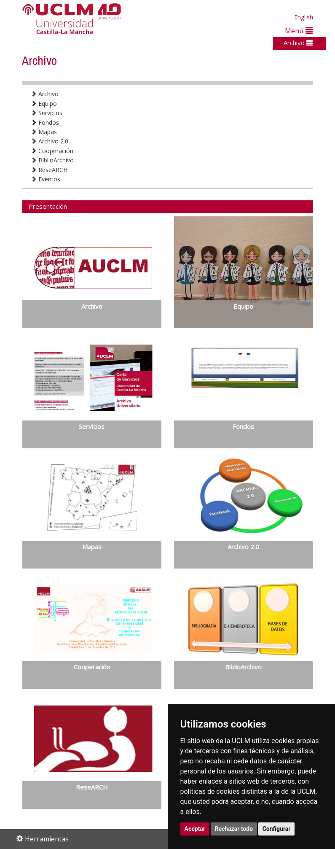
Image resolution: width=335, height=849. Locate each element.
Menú (299, 30)
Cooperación (52, 151)
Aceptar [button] (195, 828)
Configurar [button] (277, 828)
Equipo (44, 104)
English (303, 17)
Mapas (44, 132)
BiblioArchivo (52, 160)
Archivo (298, 42)
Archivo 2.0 (49, 141)
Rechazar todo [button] (234, 828)
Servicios (46, 113)
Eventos (45, 179)
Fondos (45, 123)
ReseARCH (49, 170)
